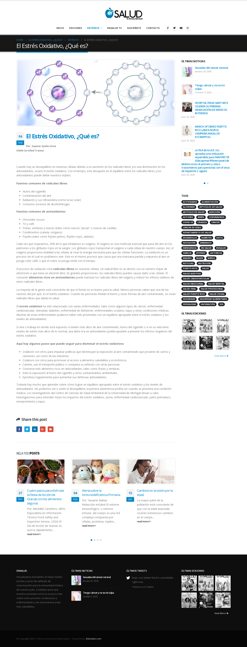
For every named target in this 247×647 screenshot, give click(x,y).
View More (221, 355)
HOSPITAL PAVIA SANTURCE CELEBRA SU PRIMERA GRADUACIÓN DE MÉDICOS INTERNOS (211, 108)
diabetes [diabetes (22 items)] (206, 237)
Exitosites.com (93, 638)
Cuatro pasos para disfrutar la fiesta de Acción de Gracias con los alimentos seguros (45, 496)
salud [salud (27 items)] (205, 268)
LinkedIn (35, 429)
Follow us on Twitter (143, 586)
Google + (43, 429)
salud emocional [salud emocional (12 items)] (193, 283)
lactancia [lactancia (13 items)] (216, 253)
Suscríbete (134, 28)
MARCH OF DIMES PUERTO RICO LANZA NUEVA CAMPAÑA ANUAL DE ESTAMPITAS (211, 132)
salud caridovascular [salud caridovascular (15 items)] (196, 278)
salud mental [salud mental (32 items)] (216, 283)
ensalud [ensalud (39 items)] (221, 248)
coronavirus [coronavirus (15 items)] (216, 217)
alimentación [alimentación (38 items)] (210, 202)
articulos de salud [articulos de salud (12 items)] (210, 207)
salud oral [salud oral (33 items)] (189, 288)
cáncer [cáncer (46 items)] (215, 222)
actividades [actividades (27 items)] (190, 202)
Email (50, 429)
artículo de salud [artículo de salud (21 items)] (194, 212)
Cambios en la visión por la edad (155, 492)
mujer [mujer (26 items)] (199, 258)
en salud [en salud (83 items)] (206, 248)
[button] (91, 540)
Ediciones (75, 28)
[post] (187, 72)
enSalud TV (114, 28)
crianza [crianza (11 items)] (202, 222)
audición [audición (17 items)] (214, 212)
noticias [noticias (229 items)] (188, 263)
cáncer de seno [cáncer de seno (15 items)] (192, 227)
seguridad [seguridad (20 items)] (189, 299)
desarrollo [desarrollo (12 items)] (190, 237)
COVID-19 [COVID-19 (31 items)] (188, 222)
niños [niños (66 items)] (211, 258)
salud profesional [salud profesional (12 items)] (212, 288)
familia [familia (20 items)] (187, 253)
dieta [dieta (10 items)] (219, 237)
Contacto (153, 28)
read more (34, 534)
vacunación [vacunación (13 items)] (208, 304)
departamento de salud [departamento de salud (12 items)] (197, 232)
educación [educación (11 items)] (189, 242)
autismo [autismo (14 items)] (188, 217)
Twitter (27, 429)
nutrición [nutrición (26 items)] (204, 263)
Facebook (19, 429)
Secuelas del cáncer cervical (211, 68)
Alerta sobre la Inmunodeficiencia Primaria (101, 492)
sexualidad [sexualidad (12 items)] (189, 304)
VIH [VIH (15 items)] (221, 304)
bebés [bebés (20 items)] (201, 217)
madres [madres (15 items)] (187, 258)
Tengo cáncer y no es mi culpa (210, 87)
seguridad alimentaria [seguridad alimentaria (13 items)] (213, 299)
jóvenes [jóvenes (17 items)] (200, 253)
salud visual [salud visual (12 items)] (217, 294)
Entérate (93, 28)
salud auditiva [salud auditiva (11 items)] (192, 273)
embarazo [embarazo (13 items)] (206, 242)
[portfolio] (189, 325)
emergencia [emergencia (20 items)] (189, 248)
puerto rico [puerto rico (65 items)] (190, 268)
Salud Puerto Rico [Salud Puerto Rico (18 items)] (194, 294)
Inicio (60, 28)
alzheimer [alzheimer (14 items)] (189, 207)
